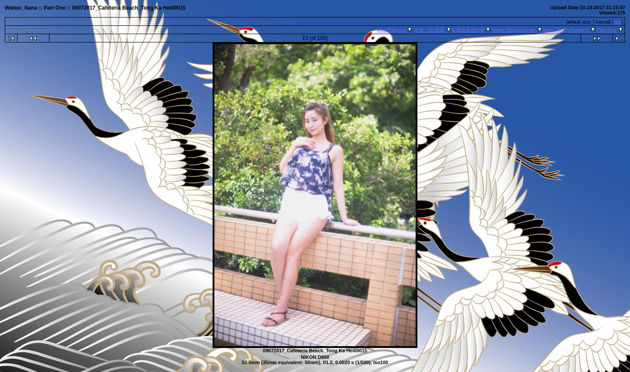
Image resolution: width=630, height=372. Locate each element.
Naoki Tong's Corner (514, 29)
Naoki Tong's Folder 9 (566, 29)
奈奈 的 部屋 (429, 29)
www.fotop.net (392, 29)
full (617, 22)
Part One (607, 29)
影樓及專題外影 (468, 29)
